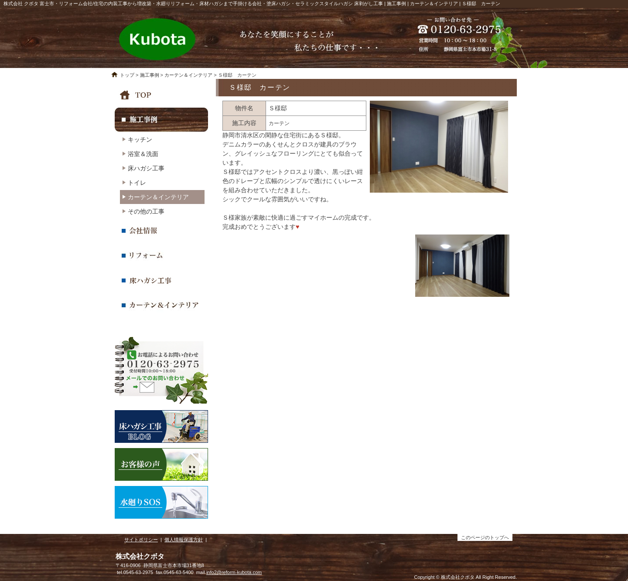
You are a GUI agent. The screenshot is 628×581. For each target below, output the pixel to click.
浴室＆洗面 (143, 153)
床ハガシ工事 (146, 168)
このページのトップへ (485, 537)
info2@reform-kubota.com (234, 572)
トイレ (137, 182)
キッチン (140, 139)
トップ (127, 75)
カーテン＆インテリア (188, 75)
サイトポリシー (141, 539)
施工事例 (149, 75)
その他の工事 (146, 211)
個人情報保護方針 (183, 539)
